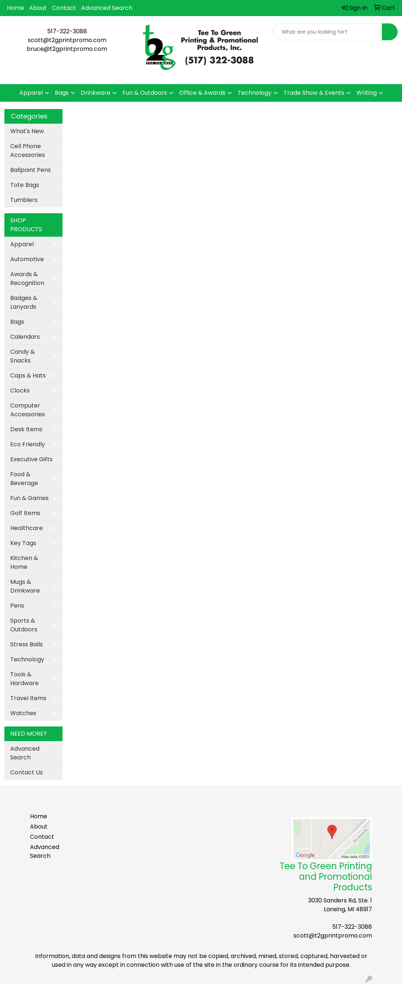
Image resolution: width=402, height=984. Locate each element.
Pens (17, 605)
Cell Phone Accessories (27, 150)
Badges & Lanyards (23, 302)
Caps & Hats (28, 375)
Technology (255, 93)
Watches (23, 713)
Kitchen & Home (24, 562)
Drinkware (95, 93)
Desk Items (26, 429)
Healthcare (26, 528)
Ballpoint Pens (30, 170)
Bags (62, 93)
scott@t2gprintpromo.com (67, 40)
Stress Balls (26, 644)
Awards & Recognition (27, 278)
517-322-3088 (67, 31)
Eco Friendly (27, 444)
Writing (366, 93)
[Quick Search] (327, 31)
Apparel (31, 93)
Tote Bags (24, 185)
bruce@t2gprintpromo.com (67, 49)
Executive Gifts (31, 459)
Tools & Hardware (24, 678)
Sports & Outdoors (23, 625)
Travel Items (28, 698)
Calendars (25, 337)
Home (15, 8)
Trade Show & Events (314, 93)
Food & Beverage (24, 478)
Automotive (27, 259)
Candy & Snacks (22, 356)
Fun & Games (29, 498)
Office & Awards (202, 93)
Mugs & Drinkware (25, 586)
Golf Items (25, 513)
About (38, 8)
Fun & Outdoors (144, 93)
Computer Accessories (27, 409)
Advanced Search (106, 8)
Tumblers (24, 200)
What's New (27, 131)
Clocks (20, 390)
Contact (64, 8)
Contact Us (26, 772)
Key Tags (23, 543)
